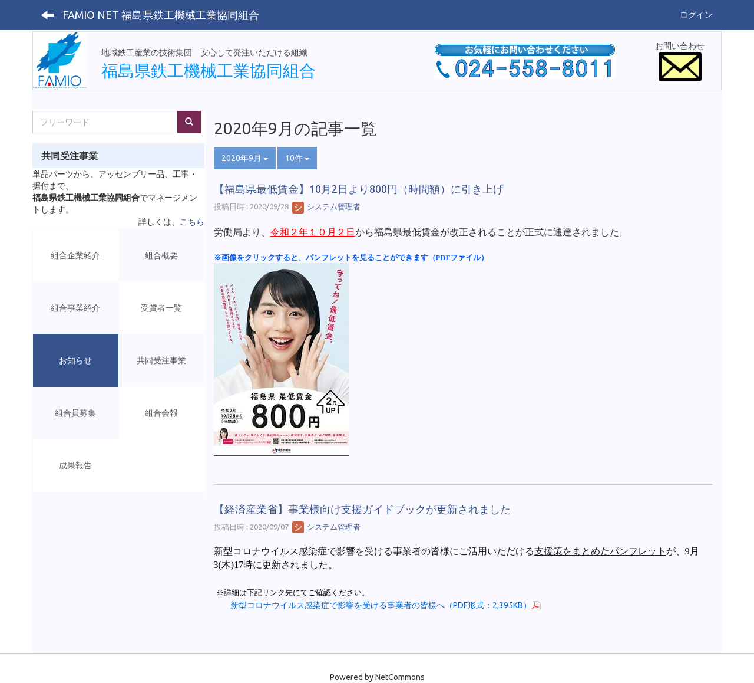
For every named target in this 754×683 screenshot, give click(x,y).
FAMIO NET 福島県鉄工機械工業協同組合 (160, 15)
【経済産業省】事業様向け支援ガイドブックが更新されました (362, 509)
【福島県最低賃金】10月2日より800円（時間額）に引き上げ (359, 189)
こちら (192, 221)
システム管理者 (326, 206)
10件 (297, 158)
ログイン (696, 14)
